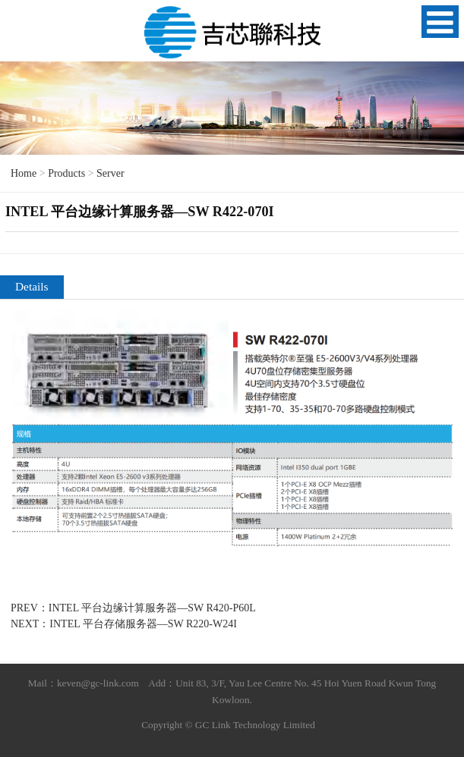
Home (23, 173)
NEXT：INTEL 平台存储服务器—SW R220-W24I (124, 624)
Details (32, 286)
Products (66, 173)
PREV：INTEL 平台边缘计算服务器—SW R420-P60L (133, 608)
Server (110, 173)
